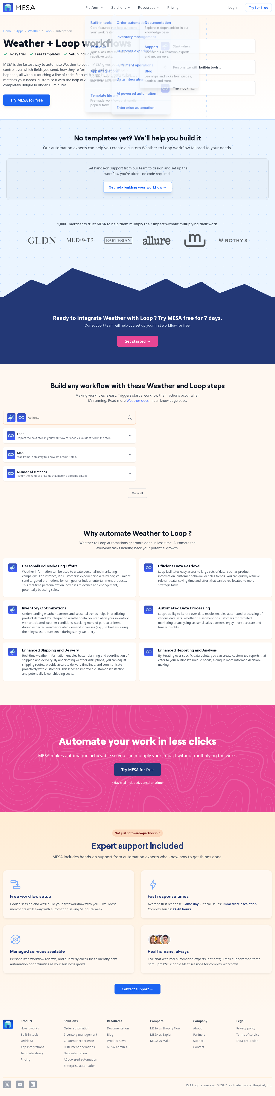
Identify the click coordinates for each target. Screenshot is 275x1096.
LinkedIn (33, 1084)
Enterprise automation (80, 1066)
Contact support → (137, 989)
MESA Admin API (118, 1047)
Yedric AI (27, 1041)
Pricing (25, 1059)
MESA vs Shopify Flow (165, 1028)
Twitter (7, 1084)
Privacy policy (245, 1028)
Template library (32, 1053)
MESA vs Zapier (160, 1034)
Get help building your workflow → (138, 187)
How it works (30, 1028)
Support (199, 1041)
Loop (48, 31)
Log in (233, 7)
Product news (116, 1041)
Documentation (118, 1028)
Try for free (258, 7)
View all (137, 493)
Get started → (137, 341)
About (197, 1028)
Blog (110, 1034)
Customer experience (79, 1041)
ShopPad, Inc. (262, 1085)
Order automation (76, 1028)
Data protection (247, 1041)
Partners (199, 1034)
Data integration (75, 1053)
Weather (34, 31)
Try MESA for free (27, 100)
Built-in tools (29, 1034)
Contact (198, 1047)
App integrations (32, 1047)
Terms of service (247, 1034)
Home (7, 31)
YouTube (20, 1084)
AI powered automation (80, 1059)
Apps (19, 31)
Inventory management (80, 1034)
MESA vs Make (160, 1041)
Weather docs (138, 400)
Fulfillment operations (79, 1047)
